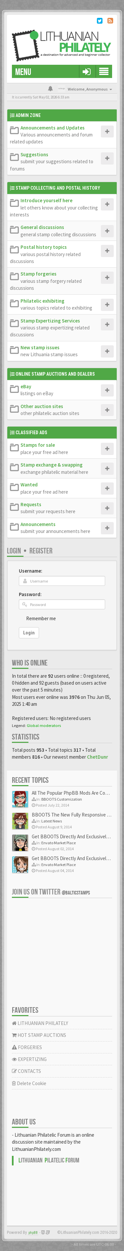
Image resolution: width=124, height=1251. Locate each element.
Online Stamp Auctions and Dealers (55, 374)
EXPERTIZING (29, 1059)
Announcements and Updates (53, 128)
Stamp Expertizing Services (50, 321)
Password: (30, 594)
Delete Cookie (29, 1083)
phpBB (33, 1233)
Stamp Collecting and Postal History (58, 188)
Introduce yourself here (46, 200)
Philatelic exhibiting (42, 301)
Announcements (38, 524)
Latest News (51, 820)
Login (14, 551)
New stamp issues (40, 347)
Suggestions (34, 154)
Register (41, 551)
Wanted (29, 484)
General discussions (42, 227)
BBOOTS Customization (61, 799)
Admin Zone (28, 115)
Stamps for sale (38, 445)
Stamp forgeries (39, 274)
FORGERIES (27, 1047)
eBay (26, 386)
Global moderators (44, 725)
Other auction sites (42, 406)
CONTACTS (26, 1071)
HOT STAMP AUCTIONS (39, 1035)
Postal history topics (44, 247)
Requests (31, 504)
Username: (30, 571)
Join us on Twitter (51, 892)
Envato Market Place (58, 842)
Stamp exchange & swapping (52, 465)
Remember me (41, 618)
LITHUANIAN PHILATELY (40, 1023)
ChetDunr (97, 757)
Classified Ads (31, 432)
